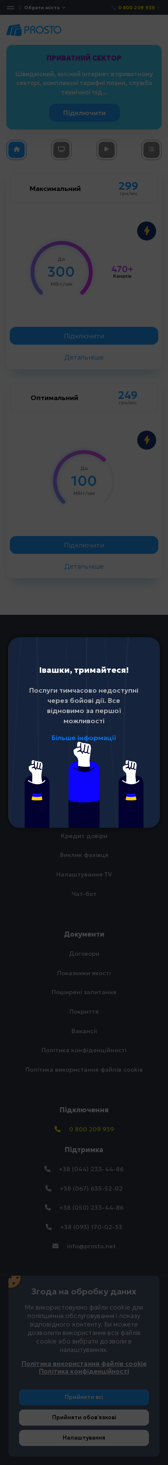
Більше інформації (84, 737)
